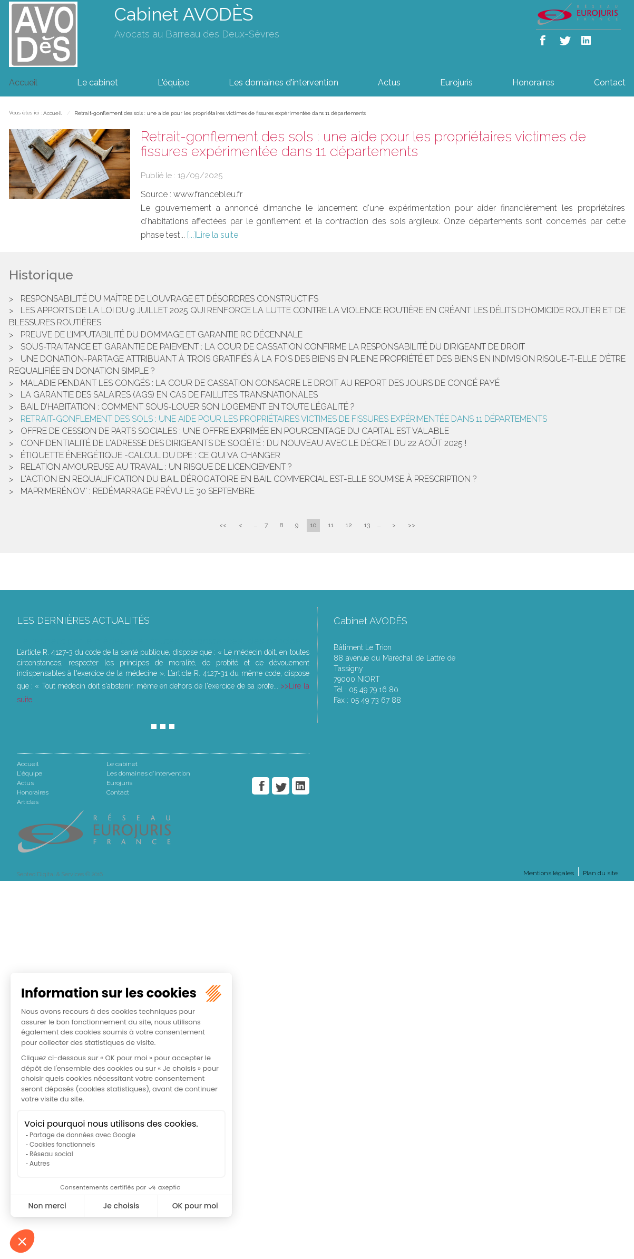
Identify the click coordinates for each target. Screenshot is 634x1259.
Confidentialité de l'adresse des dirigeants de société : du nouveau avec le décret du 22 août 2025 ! (243, 443)
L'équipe (173, 83)
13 (367, 525)
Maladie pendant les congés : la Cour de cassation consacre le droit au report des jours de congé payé (260, 383)
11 (331, 525)
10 (313, 525)
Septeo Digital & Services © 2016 (60, 874)
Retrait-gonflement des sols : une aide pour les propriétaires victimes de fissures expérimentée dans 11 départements (220, 113)
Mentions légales (548, 873)
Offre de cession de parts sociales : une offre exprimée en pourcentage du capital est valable (235, 431)
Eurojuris (456, 83)
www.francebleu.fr (207, 194)
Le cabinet (97, 83)
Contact (610, 83)
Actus (389, 83)
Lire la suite (217, 235)
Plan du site (600, 873)
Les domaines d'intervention (283, 83)
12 (349, 525)
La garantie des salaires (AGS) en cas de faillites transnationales (169, 395)
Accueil (23, 83)
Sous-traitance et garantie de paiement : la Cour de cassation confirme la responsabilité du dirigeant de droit (273, 347)
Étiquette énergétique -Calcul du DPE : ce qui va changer (150, 455)
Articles (27, 802)
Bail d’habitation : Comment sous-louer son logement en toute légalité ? (188, 407)
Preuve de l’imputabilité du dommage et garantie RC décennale (162, 335)
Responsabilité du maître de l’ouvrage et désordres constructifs (169, 299)
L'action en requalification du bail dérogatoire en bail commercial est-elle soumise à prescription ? (249, 479)
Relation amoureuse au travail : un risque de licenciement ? (156, 467)
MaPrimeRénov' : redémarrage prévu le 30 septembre (138, 491)
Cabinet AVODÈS (183, 14)
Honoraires (533, 83)
